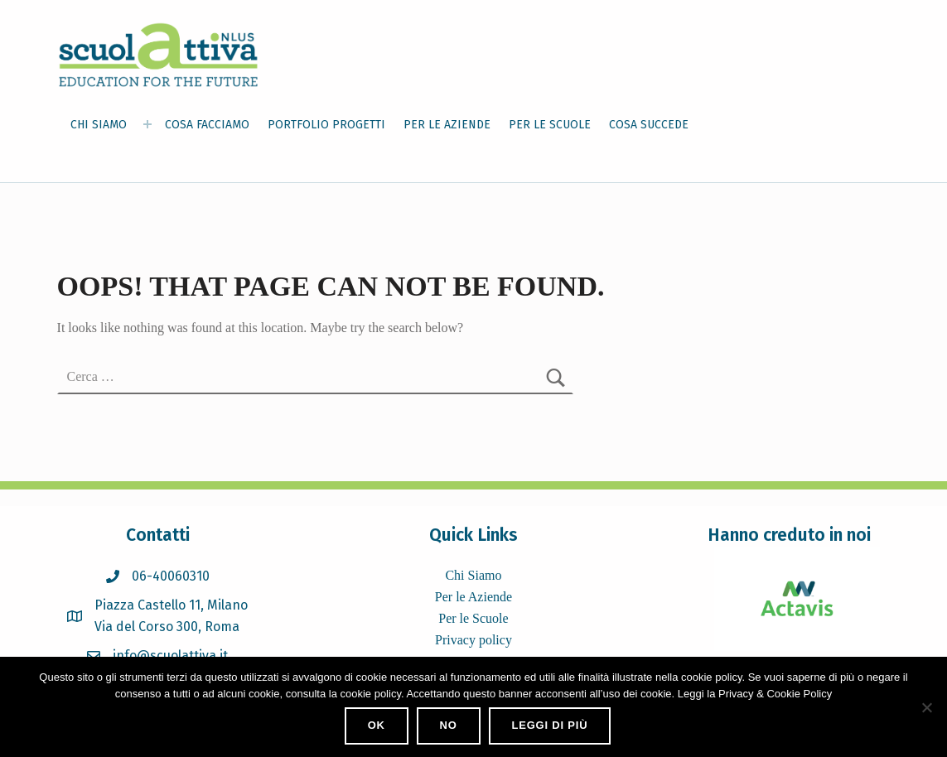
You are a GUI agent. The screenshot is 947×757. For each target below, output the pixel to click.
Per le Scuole (473, 618)
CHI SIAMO (98, 125)
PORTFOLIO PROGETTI (326, 125)
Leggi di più (549, 725)
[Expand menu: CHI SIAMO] (147, 124)
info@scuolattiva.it (170, 655)
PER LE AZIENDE (446, 125)
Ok (376, 725)
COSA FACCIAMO (207, 125)
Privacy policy (473, 640)
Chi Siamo (473, 575)
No (448, 725)
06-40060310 (171, 576)
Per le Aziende (473, 597)
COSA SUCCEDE (649, 125)
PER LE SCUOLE (550, 125)
